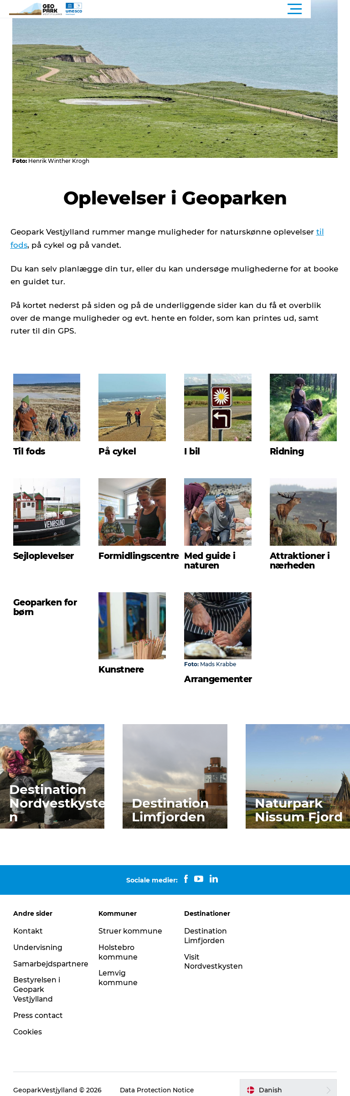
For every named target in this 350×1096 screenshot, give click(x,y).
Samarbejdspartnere (53, 951)
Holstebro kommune (118, 940)
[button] (216, 9)
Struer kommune (131, 919)
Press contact (39, 1003)
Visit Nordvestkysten (213, 949)
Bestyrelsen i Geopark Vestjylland (37, 978)
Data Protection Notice (158, 1078)
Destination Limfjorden (205, 924)
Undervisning (39, 935)
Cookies (28, 1019)
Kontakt (29, 919)
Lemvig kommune (118, 966)
